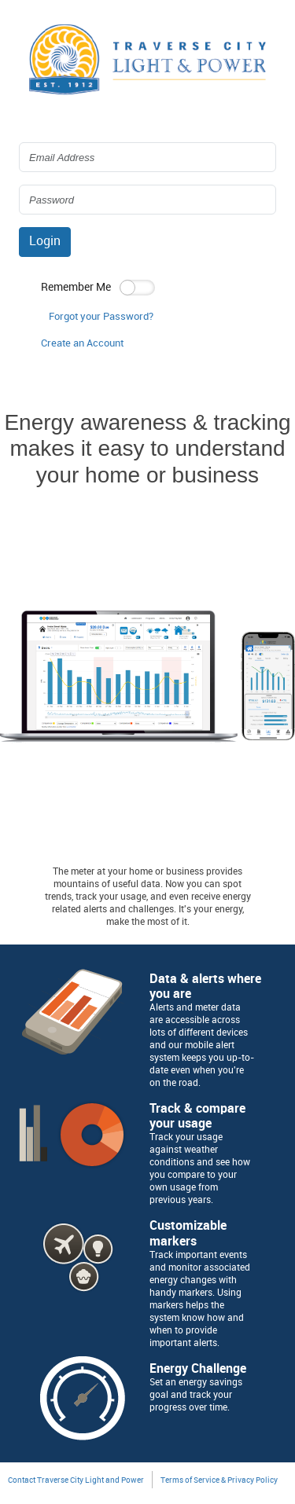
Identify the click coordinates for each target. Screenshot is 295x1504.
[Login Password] (147, 200)
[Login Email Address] (147, 157)
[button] (82, 344)
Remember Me (76, 287)
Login (45, 241)
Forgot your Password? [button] (101, 316)
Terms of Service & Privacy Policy (219, 1480)
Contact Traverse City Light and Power (76, 1480)
